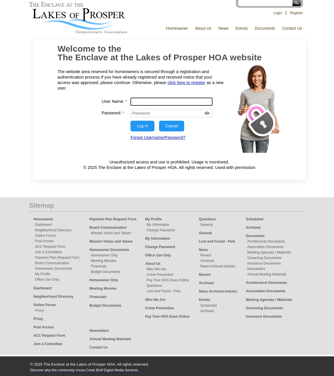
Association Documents (265, 247)
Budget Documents (105, 272)
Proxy (39, 310)
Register (296, 13)
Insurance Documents (264, 263)
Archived (207, 261)
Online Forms (45, 236)
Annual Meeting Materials (266, 274)
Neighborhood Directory (53, 230)
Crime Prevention (160, 275)
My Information (158, 225)
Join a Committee (48, 252)
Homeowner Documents (53, 269)
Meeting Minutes (103, 261)
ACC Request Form (50, 247)
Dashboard (43, 225)
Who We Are (156, 269)
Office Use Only (47, 280)
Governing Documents (264, 258)
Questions (154, 286)
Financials (99, 266)
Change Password (161, 230)
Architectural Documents (266, 241)
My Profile (42, 274)
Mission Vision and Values (111, 233)
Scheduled (208, 306)
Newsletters (256, 269)
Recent (205, 255)
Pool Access (44, 241)
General (206, 225)
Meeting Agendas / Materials (269, 252)
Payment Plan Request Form (57, 258)
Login (277, 13)
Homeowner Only (104, 255)
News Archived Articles (217, 266)
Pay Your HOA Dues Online (168, 280)
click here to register (186, 82)
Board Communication (52, 263)
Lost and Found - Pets (164, 291)
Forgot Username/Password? (158, 137)
